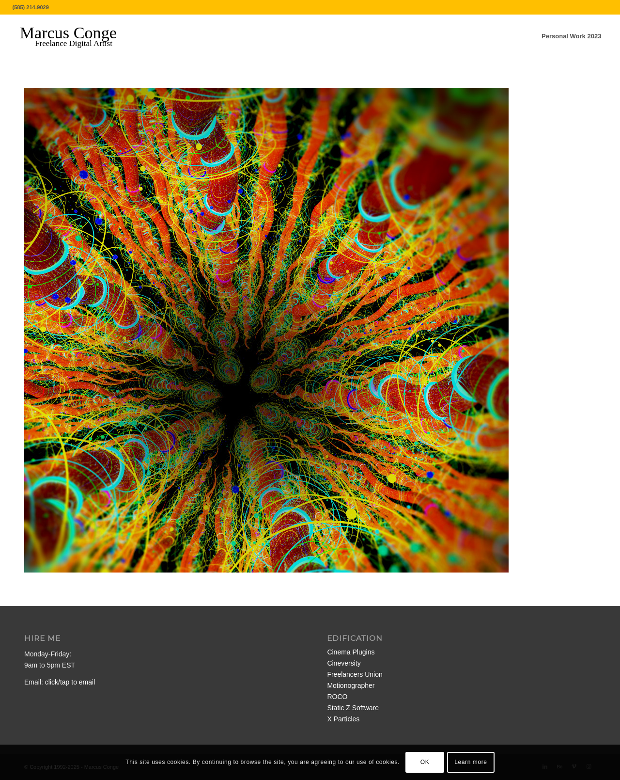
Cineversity (343, 663)
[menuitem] (571, 36)
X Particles (343, 719)
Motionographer (350, 685)
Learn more (470, 762)
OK (425, 762)
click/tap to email (70, 682)
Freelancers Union (354, 674)
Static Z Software (353, 708)
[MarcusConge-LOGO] (76, 36)
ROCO (337, 696)
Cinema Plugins (350, 652)
